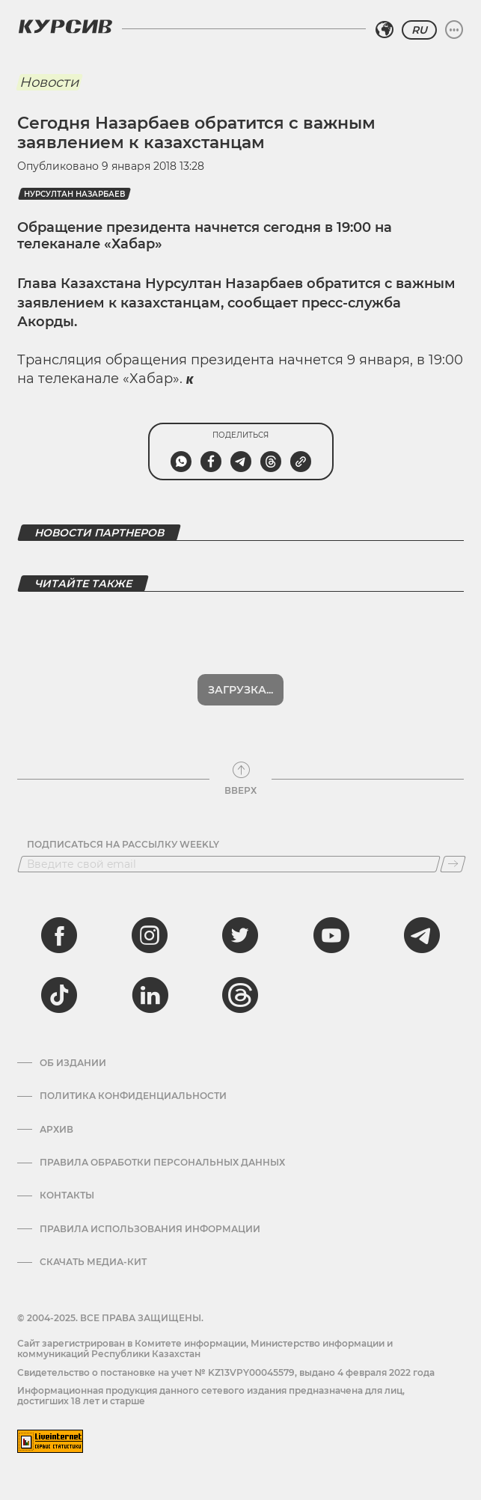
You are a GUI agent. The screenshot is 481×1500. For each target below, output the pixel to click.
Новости (49, 82)
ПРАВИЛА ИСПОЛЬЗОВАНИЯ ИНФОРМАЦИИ (150, 1229)
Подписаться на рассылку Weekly (123, 844)
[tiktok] (59, 995)
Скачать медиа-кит (93, 1262)
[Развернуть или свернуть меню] (454, 30)
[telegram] (422, 935)
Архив (56, 1129)
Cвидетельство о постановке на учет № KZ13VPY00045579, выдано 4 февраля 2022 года (226, 1372)
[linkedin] (149, 995)
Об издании (73, 1063)
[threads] (240, 995)
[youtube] (331, 935)
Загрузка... (240, 690)
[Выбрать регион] (384, 30)
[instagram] (150, 935)
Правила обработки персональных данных (162, 1162)
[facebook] (59, 935)
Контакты (67, 1195)
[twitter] (240, 935)
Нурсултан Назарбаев (74, 194)
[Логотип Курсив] (65, 26)
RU (419, 30)
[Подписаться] (453, 864)
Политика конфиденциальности (133, 1096)
